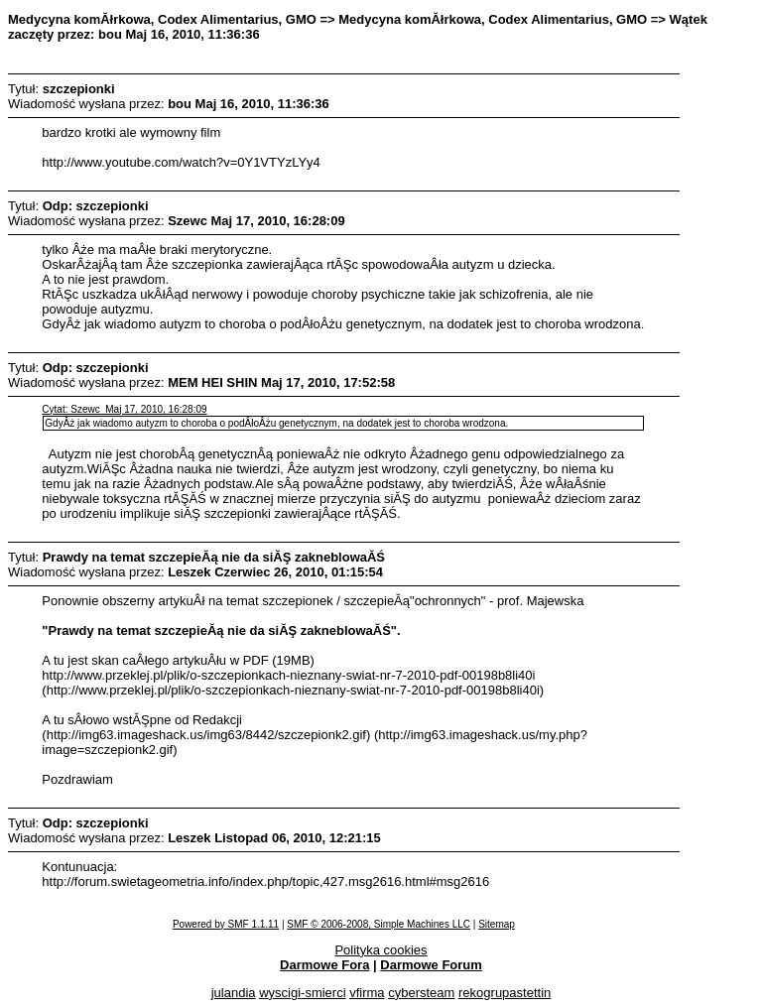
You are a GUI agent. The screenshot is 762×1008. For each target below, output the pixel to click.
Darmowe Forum (431, 964)
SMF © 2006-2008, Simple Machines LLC (378, 924)
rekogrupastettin (504, 992)
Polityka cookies (380, 950)
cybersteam (421, 992)
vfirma (366, 992)
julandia (233, 992)
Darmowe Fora (324, 964)
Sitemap (496, 924)
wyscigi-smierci (302, 992)
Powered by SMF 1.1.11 (226, 924)
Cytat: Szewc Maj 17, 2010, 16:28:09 (124, 409)
